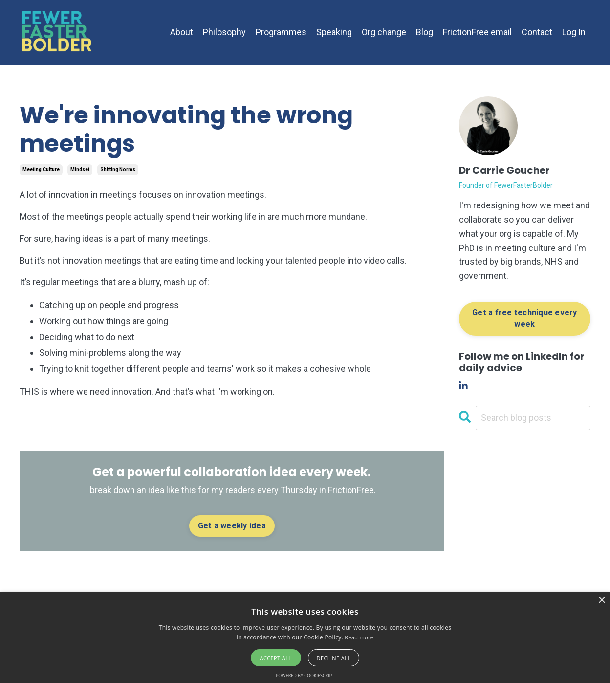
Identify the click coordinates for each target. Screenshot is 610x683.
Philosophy (224, 32)
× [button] (601, 600)
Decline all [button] (334, 657)
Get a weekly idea (232, 525)
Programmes (281, 32)
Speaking (334, 32)
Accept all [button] (276, 657)
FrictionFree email (477, 32)
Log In (574, 32)
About (181, 32)
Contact (537, 32)
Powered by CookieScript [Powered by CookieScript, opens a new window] (305, 675)
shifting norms (117, 169)
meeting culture (41, 169)
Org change (384, 32)
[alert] (305, 637)
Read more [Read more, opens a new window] (359, 637)
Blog (424, 32)
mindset (79, 169)
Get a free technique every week (524, 318)
